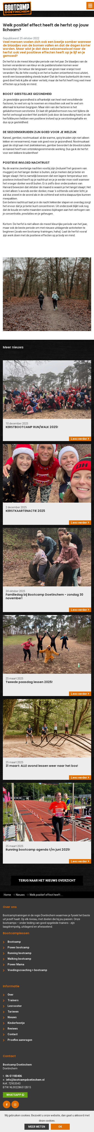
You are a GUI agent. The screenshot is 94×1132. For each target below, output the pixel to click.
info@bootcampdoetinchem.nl (25, 1079)
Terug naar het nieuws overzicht (47, 880)
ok (60, 1126)
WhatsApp (15, 1094)
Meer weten (36, 1126)
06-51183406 (13, 1075)
